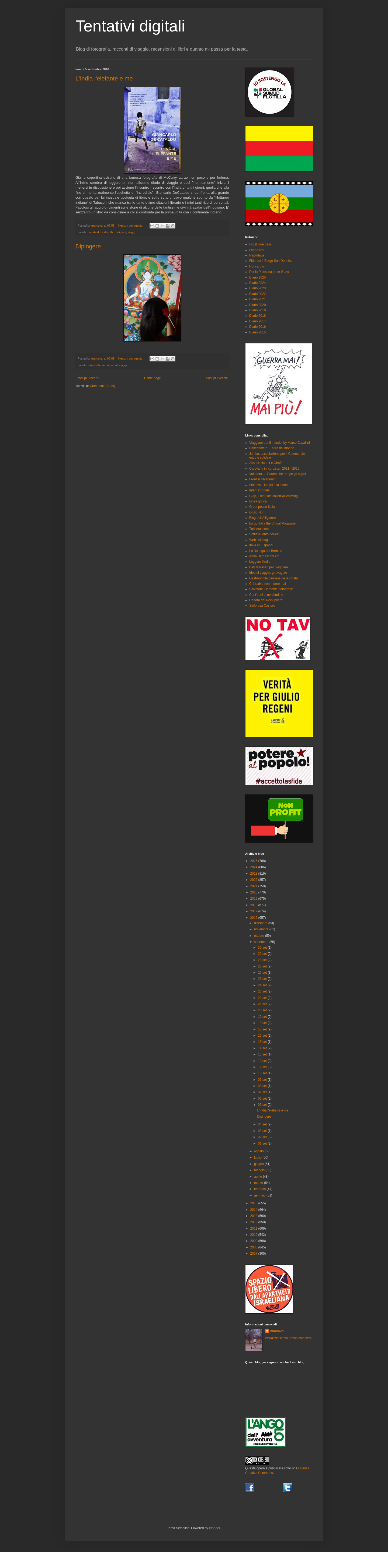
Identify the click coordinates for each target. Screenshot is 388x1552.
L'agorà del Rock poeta (265, 600)
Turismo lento (259, 529)
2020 (254, 892)
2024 (254, 867)
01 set (263, 1143)
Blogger (214, 1528)
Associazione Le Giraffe (266, 463)
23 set (263, 991)
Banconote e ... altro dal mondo (271, 448)
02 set (263, 1137)
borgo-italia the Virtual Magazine (272, 523)
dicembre (261, 923)
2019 (254, 898)
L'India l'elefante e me (104, 78)
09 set (263, 1080)
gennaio (260, 1195)
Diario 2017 (257, 321)
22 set (263, 998)
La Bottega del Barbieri (265, 551)
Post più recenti (88, 378)
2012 (254, 1222)
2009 (254, 1241)
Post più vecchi (217, 378)
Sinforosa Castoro (262, 605)
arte (90, 365)
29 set (263, 954)
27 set (263, 966)
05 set (263, 1105)
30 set (263, 947)
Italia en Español (261, 545)
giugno (259, 1164)
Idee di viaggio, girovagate (268, 573)
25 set (263, 979)
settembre (261, 942)
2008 (254, 1247)
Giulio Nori (256, 512)
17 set (263, 1029)
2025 (254, 861)
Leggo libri (256, 250)
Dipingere (88, 246)
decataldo (94, 232)
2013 (254, 1216)
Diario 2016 (257, 327)
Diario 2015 (257, 332)
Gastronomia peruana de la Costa (273, 578)
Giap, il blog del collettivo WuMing (273, 496)
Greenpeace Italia (262, 507)
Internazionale (259, 490)
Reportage (256, 255)
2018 (254, 905)
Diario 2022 (257, 294)
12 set (263, 1061)
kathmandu (101, 365)
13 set (263, 1054)
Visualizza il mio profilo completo (288, 1338)
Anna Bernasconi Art (264, 556)
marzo (259, 1183)
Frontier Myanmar (262, 479)
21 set (263, 1004)
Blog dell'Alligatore (262, 518)
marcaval (277, 1331)
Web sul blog (258, 540)
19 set (263, 1017)
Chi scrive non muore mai (267, 584)
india (105, 232)
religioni (121, 232)
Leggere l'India (259, 562)
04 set (263, 1124)
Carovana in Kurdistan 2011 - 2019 (274, 468)
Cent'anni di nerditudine (266, 595)
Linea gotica (258, 501)
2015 (254, 1203)
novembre (261, 929)
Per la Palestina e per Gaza (269, 272)
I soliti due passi (260, 244)
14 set (263, 1048)
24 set (263, 985)
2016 (254, 918)
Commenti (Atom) (102, 386)
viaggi (131, 232)
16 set (263, 1035)
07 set (263, 1092)
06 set (263, 1098)
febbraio (260, 1189)
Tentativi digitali (130, 26)
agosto (259, 1151)
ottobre (259, 936)
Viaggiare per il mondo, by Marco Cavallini (279, 443)
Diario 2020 (257, 305)
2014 (254, 1210)
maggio (260, 1170)
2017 (254, 911)
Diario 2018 (257, 316)
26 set (263, 972)
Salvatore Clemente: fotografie (271, 589)
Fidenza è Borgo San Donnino (271, 261)
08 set (263, 1086)
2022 (254, 880)
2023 (254, 873)
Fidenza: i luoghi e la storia (268, 485)
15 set (263, 1042)
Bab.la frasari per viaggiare (268, 567)
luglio (258, 1157)
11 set (263, 1067)
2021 (254, 886)
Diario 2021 (257, 299)
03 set (263, 1131)
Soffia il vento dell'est (264, 534)
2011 (254, 1228)
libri (112, 232)
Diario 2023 (257, 288)
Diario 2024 (257, 283)
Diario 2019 (257, 310)
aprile (258, 1176)
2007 (254, 1253)
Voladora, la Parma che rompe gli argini (277, 474)
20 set (263, 1010)
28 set (263, 960)
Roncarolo (256, 266)
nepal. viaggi (118, 365)
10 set (263, 1073)
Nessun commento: (131, 225)
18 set (263, 1023)
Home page (152, 378)
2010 (254, 1235)
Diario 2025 (257, 277)
